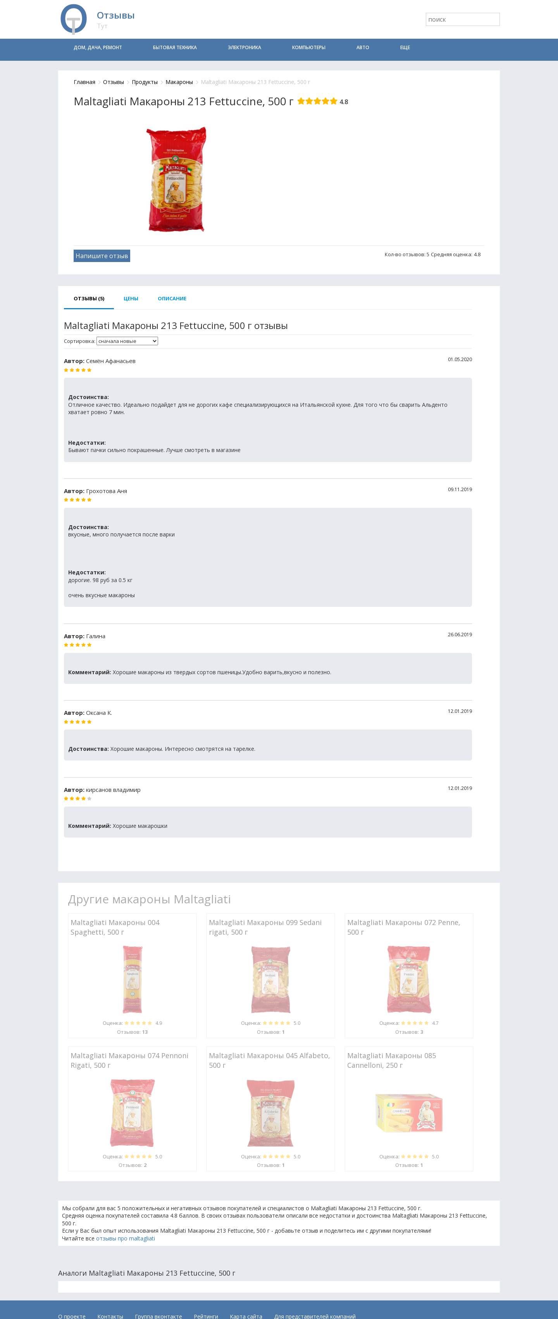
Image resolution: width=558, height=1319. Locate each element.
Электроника (244, 47)
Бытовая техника (175, 47)
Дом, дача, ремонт (98, 47)
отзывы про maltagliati (125, 1238)
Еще (405, 47)
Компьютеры (309, 47)
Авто (362, 47)
